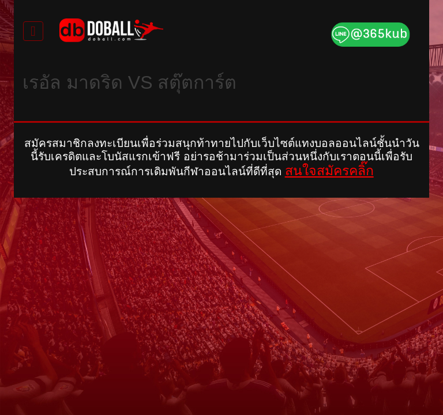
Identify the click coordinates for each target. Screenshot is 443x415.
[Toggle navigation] (33, 31)
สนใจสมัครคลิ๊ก (329, 170)
